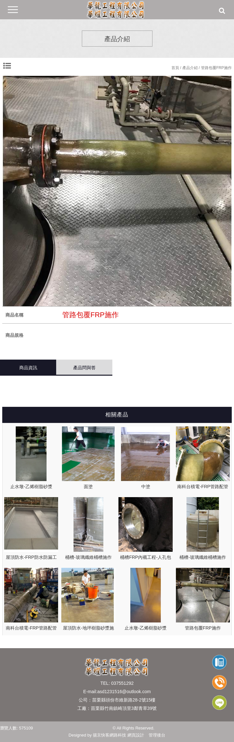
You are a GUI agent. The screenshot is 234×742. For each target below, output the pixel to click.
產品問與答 (84, 367)
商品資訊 (28, 367)
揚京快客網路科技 (109, 735)
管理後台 (157, 735)
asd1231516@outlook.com (124, 691)
